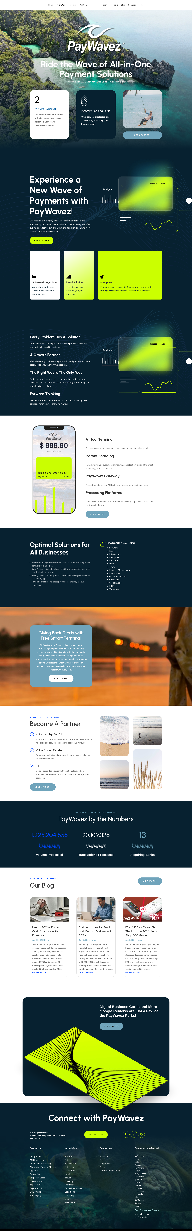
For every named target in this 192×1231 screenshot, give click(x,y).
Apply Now (60, 678)
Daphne (137, 1165)
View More (149, 881)
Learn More (42, 787)
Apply (104, 5)
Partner (103, 1167)
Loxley (137, 1171)
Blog (122, 5)
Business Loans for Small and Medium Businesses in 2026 (95, 931)
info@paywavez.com (39, 1132)
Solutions (84, 5)
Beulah (137, 1206)
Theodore (138, 1188)
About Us (104, 1156)
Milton (136, 1197)
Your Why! (61, 5)
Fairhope (137, 1162)
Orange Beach (140, 1174)
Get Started (142, 135)
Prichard (137, 1182)
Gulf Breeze (139, 1200)
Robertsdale (139, 1177)
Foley (136, 1159)
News (46, 940)
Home (51, 5)
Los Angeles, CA (140, 1217)
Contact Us (105, 1163)
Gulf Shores (139, 1156)
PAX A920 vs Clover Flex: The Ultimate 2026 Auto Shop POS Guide (141, 931)
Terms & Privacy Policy (110, 1170)
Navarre (137, 1203)
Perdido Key (139, 1191)
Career (103, 1160)
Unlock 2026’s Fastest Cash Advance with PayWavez (46, 931)
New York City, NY (141, 1214)
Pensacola (138, 1194)
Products (73, 5)
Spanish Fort (139, 1179)
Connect (131, 5)
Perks (114, 5)
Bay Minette (139, 1168)
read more (39, 972)
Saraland (137, 1185)
